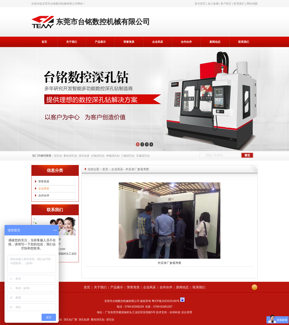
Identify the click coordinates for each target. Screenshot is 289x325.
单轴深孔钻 (113, 155)
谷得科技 (175, 312)
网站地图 (252, 3)
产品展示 (100, 41)
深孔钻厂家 (70, 319)
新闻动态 (215, 41)
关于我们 (71, 41)
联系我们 (239, 3)
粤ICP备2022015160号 (165, 301)
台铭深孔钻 (98, 155)
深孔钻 (58, 155)
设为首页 (200, 3)
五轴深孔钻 (143, 155)
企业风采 (157, 41)
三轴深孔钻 (128, 155)
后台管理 (186, 312)
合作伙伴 (186, 41)
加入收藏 (213, 3)
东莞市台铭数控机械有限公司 (59, 3)
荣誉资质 (129, 41)
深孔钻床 (84, 155)
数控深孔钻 (70, 155)
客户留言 (226, 3)
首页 (44, 41)
